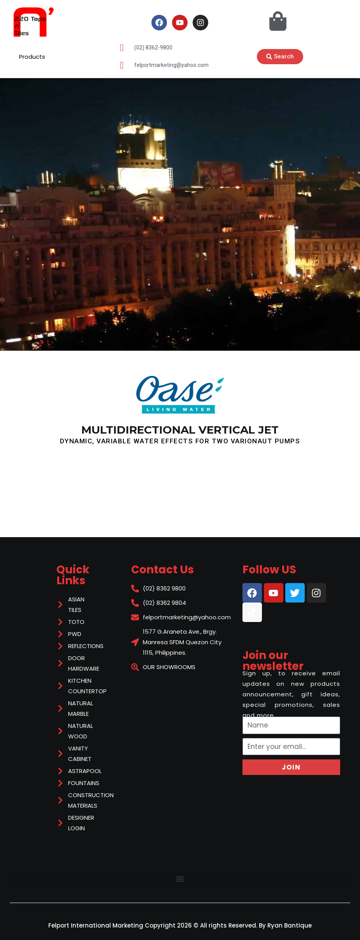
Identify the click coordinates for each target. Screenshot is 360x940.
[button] (180, 878)
